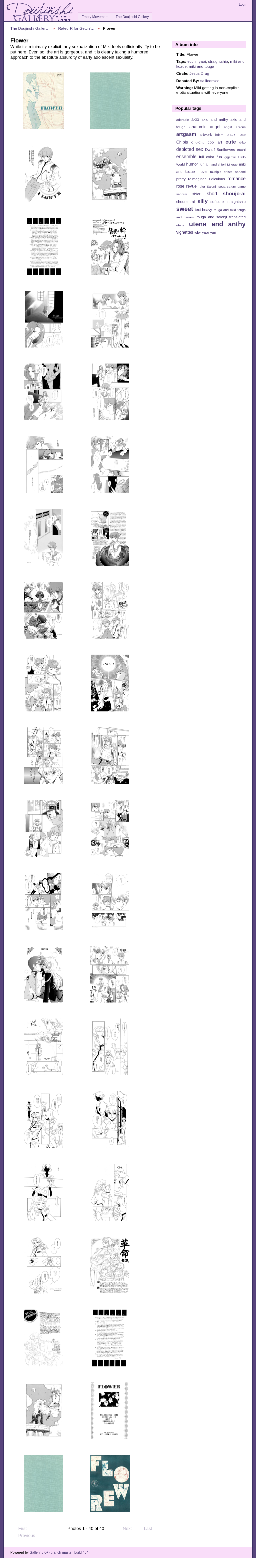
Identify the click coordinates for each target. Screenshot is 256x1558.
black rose (236, 135)
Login (243, 4)
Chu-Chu (197, 142)
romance (236, 178)
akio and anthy (214, 120)
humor (192, 164)
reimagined (197, 179)
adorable (182, 120)
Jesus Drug (199, 73)
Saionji (211, 186)
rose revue (186, 186)
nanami (240, 172)
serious (181, 194)
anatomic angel (204, 127)
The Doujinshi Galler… (30, 28)
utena (180, 225)
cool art (215, 142)
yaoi (202, 61)
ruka (202, 186)
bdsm (219, 135)
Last (151, 1528)
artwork (206, 135)
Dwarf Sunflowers (220, 150)
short (212, 193)
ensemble (186, 156)
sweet (184, 208)
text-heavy (203, 210)
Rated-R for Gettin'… (76, 28)
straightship (218, 61)
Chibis (182, 142)
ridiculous (217, 179)
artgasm (186, 134)
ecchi (191, 61)
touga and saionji (212, 217)
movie (202, 172)
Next (130, 1528)
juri (202, 164)
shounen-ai (185, 202)
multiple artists (221, 172)
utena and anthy (217, 224)
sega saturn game (232, 186)
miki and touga (201, 66)
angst (228, 127)
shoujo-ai (234, 193)
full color (206, 157)
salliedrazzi (210, 80)
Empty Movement (94, 17)
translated (237, 217)
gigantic (230, 157)
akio (195, 119)
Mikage (232, 164)
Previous (23, 1535)
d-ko (242, 142)
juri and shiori (216, 164)
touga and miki (225, 210)
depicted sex (189, 149)
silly (203, 201)
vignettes (184, 232)
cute (230, 142)
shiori (196, 194)
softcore (217, 202)
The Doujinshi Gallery (132, 17)
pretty (181, 179)
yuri (213, 232)
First (19, 1528)
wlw (197, 232)
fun (219, 157)
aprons (241, 127)
